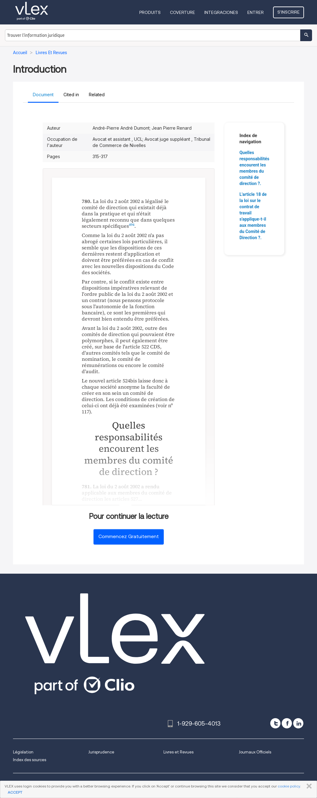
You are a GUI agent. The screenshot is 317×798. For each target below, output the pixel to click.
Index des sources (29, 759)
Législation (23, 752)
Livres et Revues (178, 752)
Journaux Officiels (255, 752)
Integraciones (221, 12)
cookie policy (289, 786)
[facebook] (287, 723)
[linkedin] (298, 723)
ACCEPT (15, 792)
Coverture (182, 12)
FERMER (308, 786)
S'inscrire (288, 12)
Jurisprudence (101, 752)
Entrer (255, 12)
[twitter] (275, 723)
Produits (150, 12)
